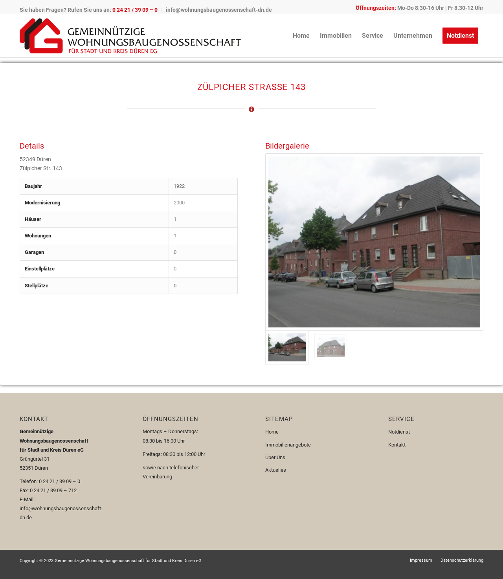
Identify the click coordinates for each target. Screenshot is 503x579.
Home (272, 432)
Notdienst (399, 432)
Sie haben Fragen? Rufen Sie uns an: (89, 10)
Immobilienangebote (288, 445)
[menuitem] (91, 10)
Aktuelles (275, 470)
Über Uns (275, 457)
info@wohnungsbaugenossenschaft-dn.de (219, 10)
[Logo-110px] (130, 35)
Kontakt (397, 445)
